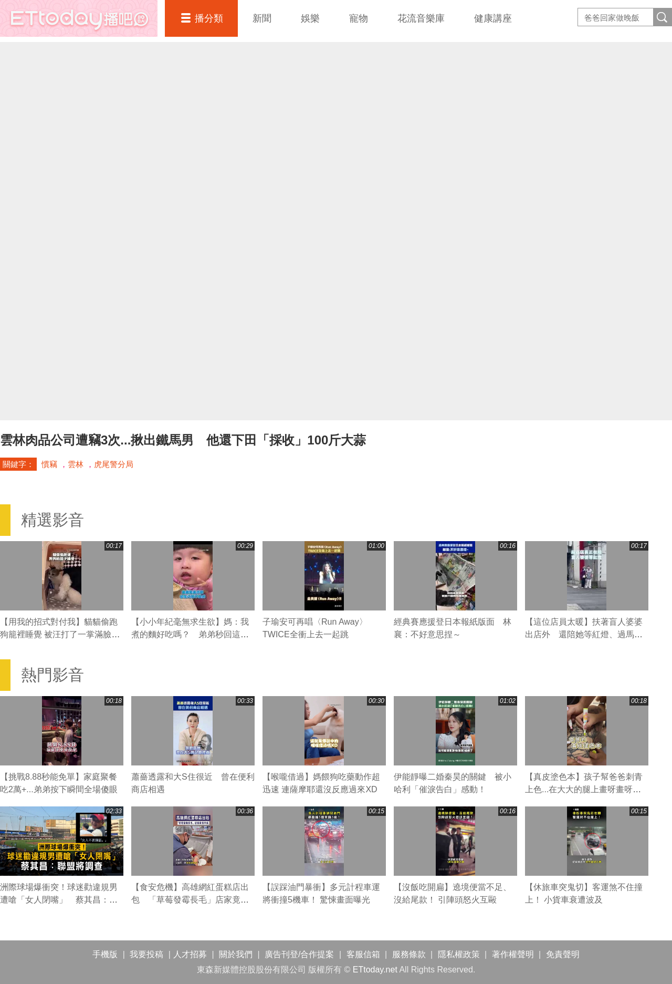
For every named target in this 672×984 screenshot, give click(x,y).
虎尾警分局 (113, 464)
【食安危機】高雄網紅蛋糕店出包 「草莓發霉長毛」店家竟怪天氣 (190, 900)
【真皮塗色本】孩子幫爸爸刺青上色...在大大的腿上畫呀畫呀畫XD (584, 789)
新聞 (262, 18)
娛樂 (310, 18)
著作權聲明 (513, 954)
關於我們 (236, 954)
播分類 (209, 18)
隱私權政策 (459, 954)
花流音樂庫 (421, 18)
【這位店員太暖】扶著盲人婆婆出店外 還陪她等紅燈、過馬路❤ (584, 634)
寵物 (358, 18)
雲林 (75, 464)
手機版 (105, 954)
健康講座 (493, 18)
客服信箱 (363, 954)
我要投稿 (146, 954)
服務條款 (409, 954)
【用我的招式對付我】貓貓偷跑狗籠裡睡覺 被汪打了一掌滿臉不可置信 (60, 634)
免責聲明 (563, 954)
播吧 (79, 18)
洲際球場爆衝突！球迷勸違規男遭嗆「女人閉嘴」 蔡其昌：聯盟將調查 (59, 900)
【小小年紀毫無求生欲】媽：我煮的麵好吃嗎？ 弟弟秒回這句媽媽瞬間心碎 (190, 634)
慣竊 (49, 464)
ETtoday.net (375, 969)
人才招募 (190, 954)
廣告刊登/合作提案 (299, 954)
